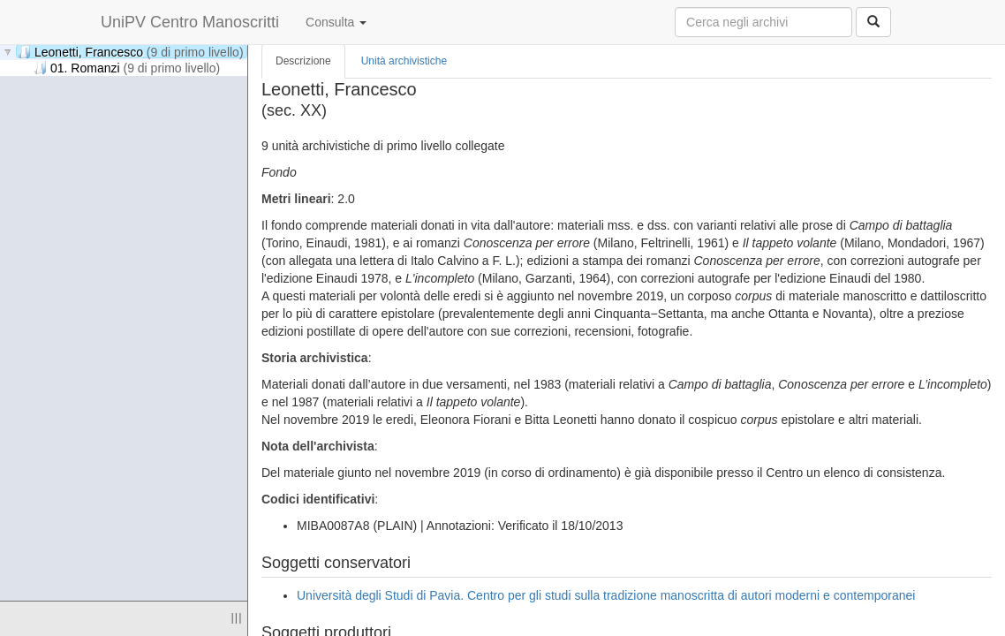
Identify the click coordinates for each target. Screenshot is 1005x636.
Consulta (336, 22)
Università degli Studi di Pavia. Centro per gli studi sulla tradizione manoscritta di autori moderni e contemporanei (606, 595)
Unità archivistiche (404, 61)
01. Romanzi (127, 67)
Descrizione (303, 61)
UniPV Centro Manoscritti (190, 22)
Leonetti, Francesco (131, 51)
